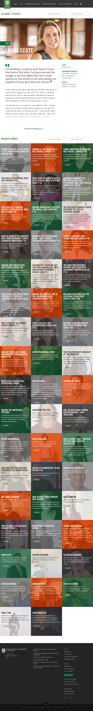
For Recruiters (69, 691)
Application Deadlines (71, 656)
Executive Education (49, 4)
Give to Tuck (68, 675)
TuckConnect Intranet (71, 684)
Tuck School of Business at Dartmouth (7, 4)
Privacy (67, 707)
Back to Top (46, 704)
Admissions (67, 652)
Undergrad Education (33, 4)
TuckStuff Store (69, 681)
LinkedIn (68, 697)
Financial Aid (68, 654)
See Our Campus (69, 669)
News (76, 4)
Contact (66, 664)
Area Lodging (68, 671)
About (16, 4)
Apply (66, 649)
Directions (67, 666)
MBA (21, 4)
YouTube (71, 697)
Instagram (64, 697)
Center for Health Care (40, 659)
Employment (68, 689)
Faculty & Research (65, 4)
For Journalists (69, 694)
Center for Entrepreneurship (42, 657)
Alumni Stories (11, 13)
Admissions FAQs (69, 659)
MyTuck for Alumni (70, 679)
